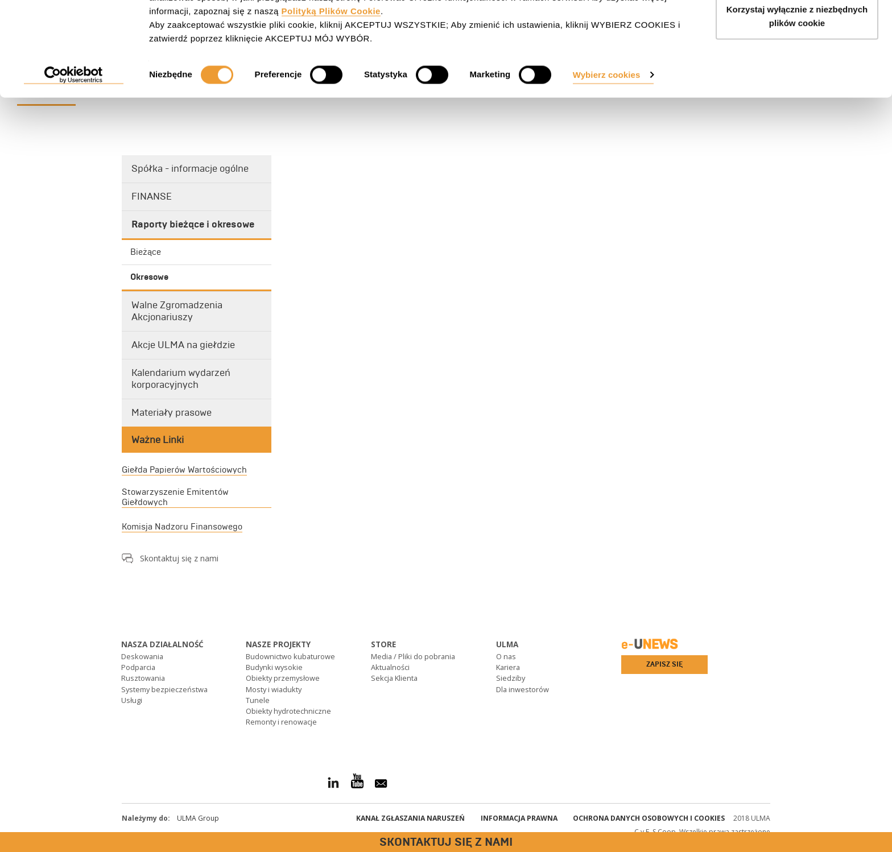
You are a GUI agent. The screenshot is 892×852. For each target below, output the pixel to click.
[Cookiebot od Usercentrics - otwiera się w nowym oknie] (73, 133)
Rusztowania (143, 678)
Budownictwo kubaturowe (290, 656)
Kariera (508, 667)
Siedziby (510, 678)
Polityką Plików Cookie (331, 68)
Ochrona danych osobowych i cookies (649, 818)
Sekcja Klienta (394, 678)
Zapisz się (664, 664)
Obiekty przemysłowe (283, 678)
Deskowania (142, 656)
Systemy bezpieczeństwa (164, 689)
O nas (506, 656)
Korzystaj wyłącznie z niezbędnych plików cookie (797, 74)
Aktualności (390, 667)
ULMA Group (198, 818)
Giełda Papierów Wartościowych (184, 470)
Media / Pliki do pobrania (413, 656)
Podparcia (138, 667)
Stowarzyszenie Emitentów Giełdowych (175, 497)
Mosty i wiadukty (274, 689)
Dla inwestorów (522, 689)
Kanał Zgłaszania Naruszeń (410, 818)
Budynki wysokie (274, 667)
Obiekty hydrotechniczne (288, 711)
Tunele (258, 700)
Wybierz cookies (607, 132)
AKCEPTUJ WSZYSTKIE (797, 30)
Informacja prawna (519, 818)
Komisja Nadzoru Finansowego (182, 527)
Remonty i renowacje (281, 722)
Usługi (131, 700)
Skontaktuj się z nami (179, 558)
